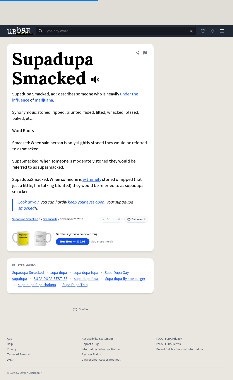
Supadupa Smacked (25, 219)
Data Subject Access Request (101, 360)
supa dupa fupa (86, 272)
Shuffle (80, 309)
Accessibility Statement (97, 339)
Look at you (28, 202)
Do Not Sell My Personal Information (179, 349)
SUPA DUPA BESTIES (50, 279)
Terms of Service (18, 354)
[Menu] (222, 31)
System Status (91, 354)
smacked (26, 208)
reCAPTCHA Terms (168, 344)
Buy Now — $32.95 (72, 241)
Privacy (12, 349)
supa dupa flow (86, 279)
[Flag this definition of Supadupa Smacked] (144, 52)
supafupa (19, 279)
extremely (91, 179)
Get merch (136, 219)
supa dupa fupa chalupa (37, 285)
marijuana (44, 100)
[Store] (203, 31)
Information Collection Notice (101, 349)
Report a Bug (90, 344)
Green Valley (51, 219)
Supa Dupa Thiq (75, 285)
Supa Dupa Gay (117, 272)
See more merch (102, 241)
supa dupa (58, 272)
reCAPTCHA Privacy (169, 339)
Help (10, 344)
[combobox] (116, 31)
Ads (9, 339)
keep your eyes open (86, 202)
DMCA (10, 360)
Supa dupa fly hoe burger (125, 279)
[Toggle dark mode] (212, 31)
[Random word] (191, 31)
